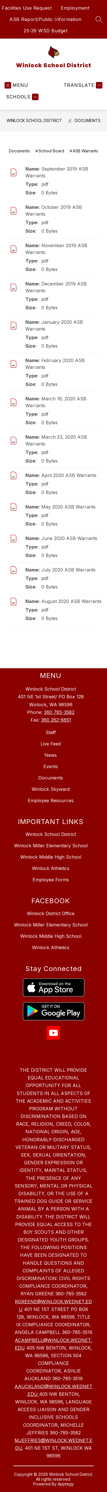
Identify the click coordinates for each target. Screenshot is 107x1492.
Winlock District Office (50, 913)
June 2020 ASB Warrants (69, 538)
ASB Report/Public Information (45, 19)
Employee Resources (51, 800)
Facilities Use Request (27, 8)
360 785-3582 (59, 712)
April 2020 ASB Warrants (68, 475)
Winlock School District (34, 120)
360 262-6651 (56, 720)
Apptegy (66, 1484)
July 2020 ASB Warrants (68, 570)
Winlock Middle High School (50, 857)
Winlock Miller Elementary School (51, 845)
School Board (51, 150)
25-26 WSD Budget (45, 30)
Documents (87, 120)
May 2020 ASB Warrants (68, 507)
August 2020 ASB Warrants (71, 601)
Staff (51, 732)
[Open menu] (16, 85)
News (51, 755)
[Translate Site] (82, 85)
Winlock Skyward (51, 789)
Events (50, 766)
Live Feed (51, 744)
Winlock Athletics (50, 868)
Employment (75, 8)
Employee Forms (51, 879)
